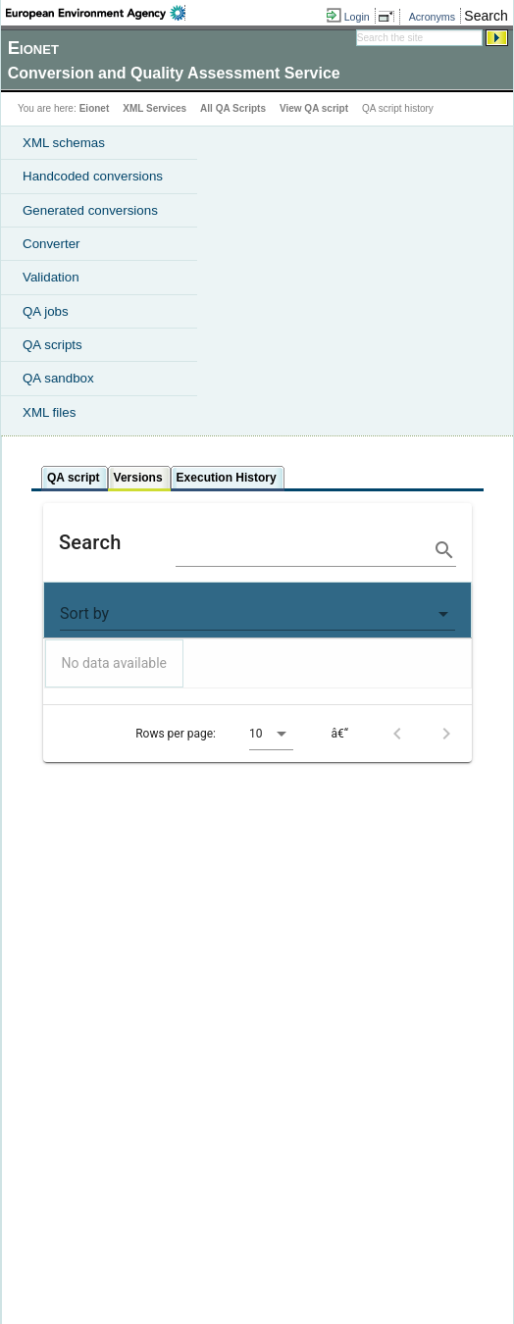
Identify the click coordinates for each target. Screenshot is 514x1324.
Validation (51, 277)
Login (357, 17)
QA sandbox (58, 378)
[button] (257, 614)
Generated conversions (90, 210)
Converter (51, 243)
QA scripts (52, 344)
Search (485, 16)
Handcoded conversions (93, 176)
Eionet (94, 108)
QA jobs (46, 311)
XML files (49, 412)
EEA (95, 13)
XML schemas (64, 142)
